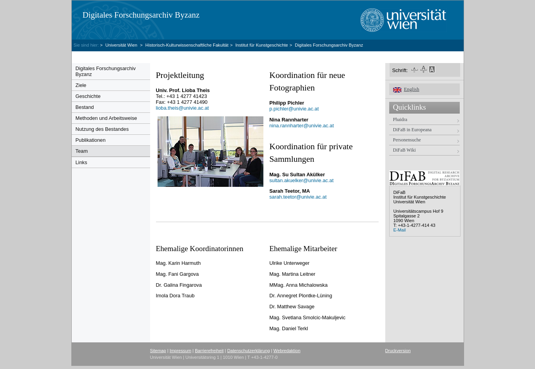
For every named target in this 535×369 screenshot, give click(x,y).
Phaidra (400, 119)
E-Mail (400, 230)
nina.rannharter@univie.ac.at (301, 125)
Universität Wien (122, 45)
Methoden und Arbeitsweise (106, 118)
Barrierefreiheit (209, 350)
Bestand (85, 107)
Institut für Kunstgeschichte (261, 45)
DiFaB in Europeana (412, 129)
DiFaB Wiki (404, 150)
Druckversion (398, 350)
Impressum (180, 350)
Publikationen (91, 140)
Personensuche (407, 140)
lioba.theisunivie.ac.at (182, 108)
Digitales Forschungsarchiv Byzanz (141, 15)
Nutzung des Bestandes (102, 129)
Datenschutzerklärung (248, 350)
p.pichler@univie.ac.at (294, 109)
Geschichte (88, 96)
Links (81, 162)
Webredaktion (287, 350)
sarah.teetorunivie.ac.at (297, 197)
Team (82, 151)
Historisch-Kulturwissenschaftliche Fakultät (187, 45)
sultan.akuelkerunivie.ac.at (301, 180)
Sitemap (158, 350)
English (411, 89)
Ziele (81, 85)
